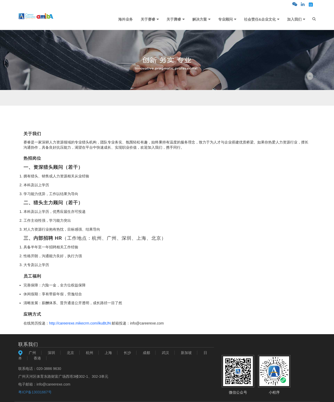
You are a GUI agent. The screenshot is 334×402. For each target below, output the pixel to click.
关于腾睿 (173, 19)
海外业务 (125, 19)
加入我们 (294, 19)
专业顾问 (225, 19)
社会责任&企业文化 (260, 19)
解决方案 (199, 19)
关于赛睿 (148, 19)
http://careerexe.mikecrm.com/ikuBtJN (80, 323)
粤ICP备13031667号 (35, 392)
